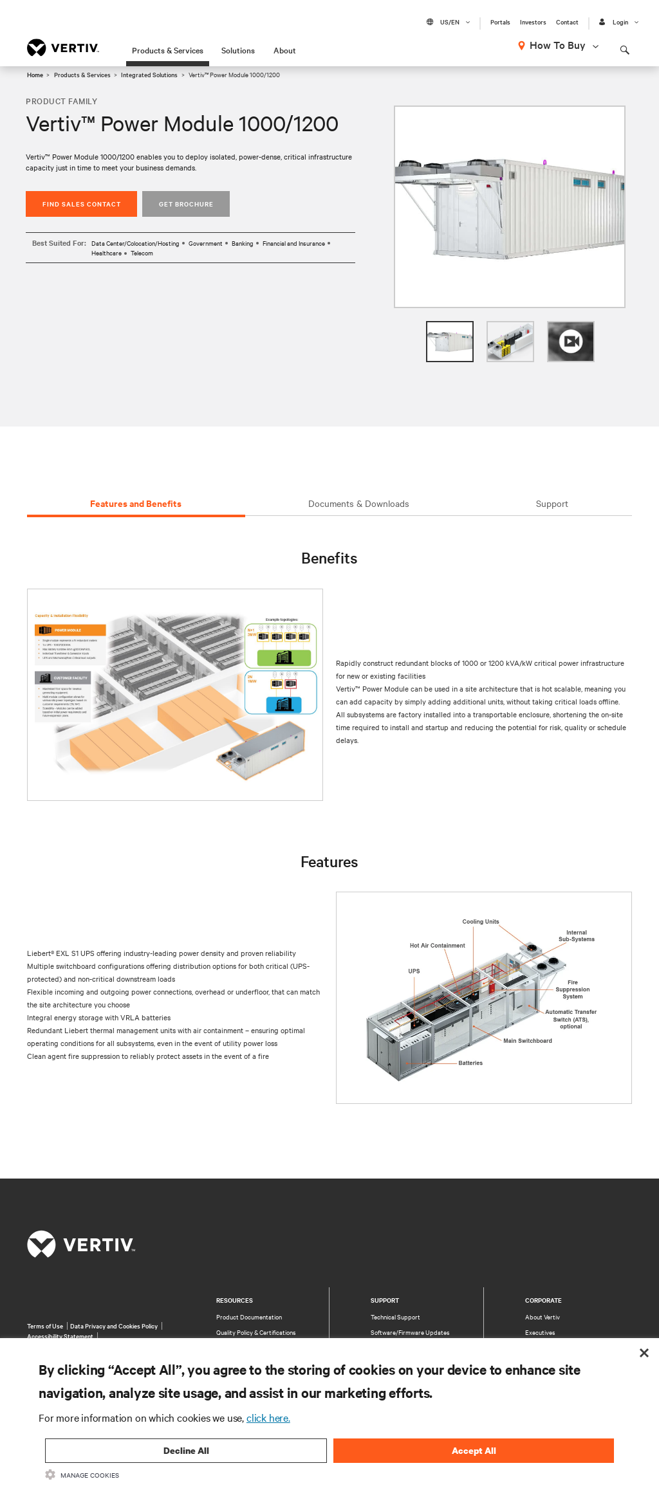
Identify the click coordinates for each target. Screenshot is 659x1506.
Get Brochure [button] (186, 203)
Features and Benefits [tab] (135, 503)
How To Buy (558, 44)
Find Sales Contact (81, 203)
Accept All (474, 1450)
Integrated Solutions (149, 74)
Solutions (238, 49)
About (285, 49)
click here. (268, 1417)
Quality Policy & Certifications (256, 1332)
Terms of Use (45, 1325)
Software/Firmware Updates (410, 1332)
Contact (567, 21)
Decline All (186, 1450)
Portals (500, 21)
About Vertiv (542, 1316)
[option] (510, 207)
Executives (540, 1332)
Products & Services (167, 49)
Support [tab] (552, 503)
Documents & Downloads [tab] (358, 503)
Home (35, 74)
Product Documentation (249, 1316)
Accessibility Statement (60, 1336)
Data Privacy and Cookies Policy (114, 1325)
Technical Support (395, 1316)
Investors (533, 21)
